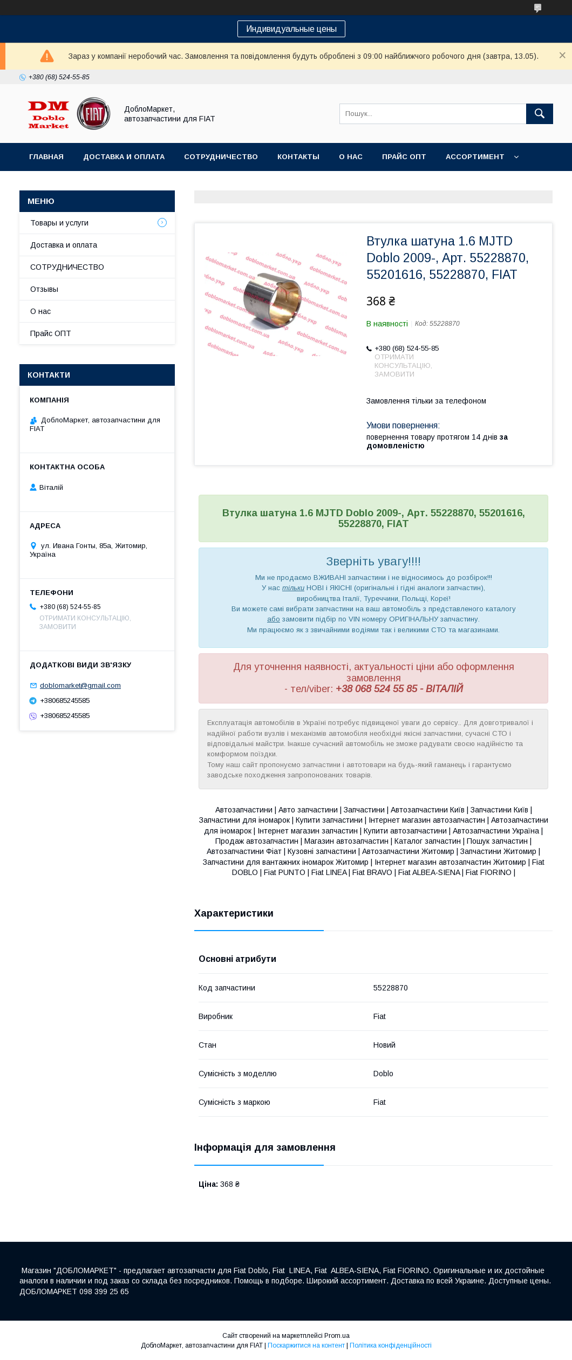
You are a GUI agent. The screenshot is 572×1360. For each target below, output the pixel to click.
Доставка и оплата (124, 157)
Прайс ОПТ (404, 157)
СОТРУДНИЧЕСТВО (67, 267)
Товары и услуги (59, 222)
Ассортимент (475, 157)
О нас (351, 157)
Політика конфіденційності (391, 1345)
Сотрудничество (221, 157)
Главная (46, 157)
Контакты (298, 157)
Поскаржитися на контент (306, 1345)
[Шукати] (539, 114)
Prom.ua (337, 1336)
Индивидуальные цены (291, 28)
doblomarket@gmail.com (80, 685)
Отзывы (44, 289)
